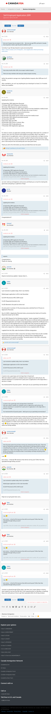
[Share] (44, 36)
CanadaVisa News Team (7, 678)
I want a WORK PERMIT (7, 632)
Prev (8, 25)
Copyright (24, 711)
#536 (47, 438)
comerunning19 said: (8, 400)
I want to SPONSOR (6, 642)
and (11, 342)
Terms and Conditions (13, 616)
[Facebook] (2, 687)
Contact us (4, 616)
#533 (47, 288)
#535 (47, 397)
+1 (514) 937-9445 (5, 694)
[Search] (48, 3)
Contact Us (31, 711)
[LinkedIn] (8, 687)
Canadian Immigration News (8, 674)
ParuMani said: (7, 67)
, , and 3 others (15, 148)
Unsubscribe (10, 711)
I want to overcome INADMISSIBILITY (10, 655)
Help (29, 616)
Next (21, 25)
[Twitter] (11, 687)
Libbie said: (6, 358)
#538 (47, 509)
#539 (47, 541)
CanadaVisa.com (5, 664)
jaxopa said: (6, 39)
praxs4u (7, 17)
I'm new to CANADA (6, 645)
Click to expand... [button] (25, 178)
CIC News (3, 668)
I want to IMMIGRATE (6, 628)
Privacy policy (23, 616)
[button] (3, 3)
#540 (47, 573)
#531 (47, 230)
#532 (47, 273)
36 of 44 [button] (14, 25)
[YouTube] (14, 687)
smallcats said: (7, 164)
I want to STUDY (5, 635)
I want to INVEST (5, 638)
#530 (47, 196)
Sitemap (3, 711)
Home (32, 616)
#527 (47, 63)
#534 (47, 354)
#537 (47, 474)
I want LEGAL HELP (6, 652)
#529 (47, 160)
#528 (47, 97)
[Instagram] (5, 687)
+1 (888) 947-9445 (5, 700)
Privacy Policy (17, 711)
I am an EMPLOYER (6, 649)
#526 (47, 36)
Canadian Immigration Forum (8, 671)
